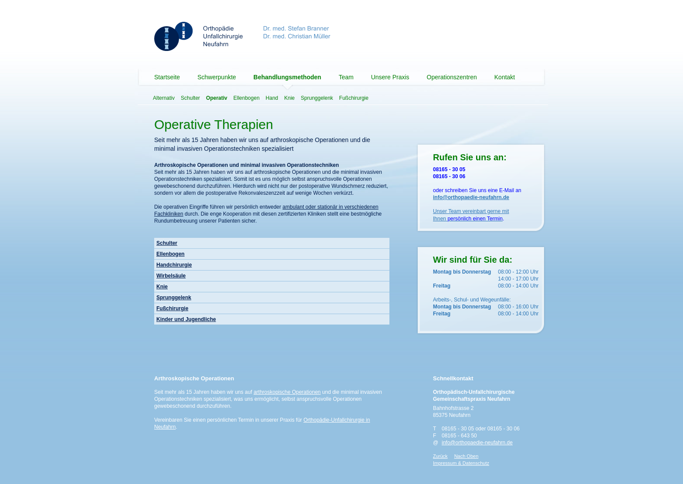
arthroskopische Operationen (287, 392)
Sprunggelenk (317, 98)
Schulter (190, 98)
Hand (272, 98)
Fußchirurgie (354, 98)
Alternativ (164, 98)
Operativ (216, 98)
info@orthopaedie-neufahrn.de (477, 443)
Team (345, 77)
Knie (289, 98)
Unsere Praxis (390, 77)
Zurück (440, 456)
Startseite (167, 77)
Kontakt (504, 77)
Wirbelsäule (171, 276)
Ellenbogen (246, 98)
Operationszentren (452, 77)
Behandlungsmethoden (287, 77)
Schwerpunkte (216, 77)
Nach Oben (466, 456)
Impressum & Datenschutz (461, 463)
